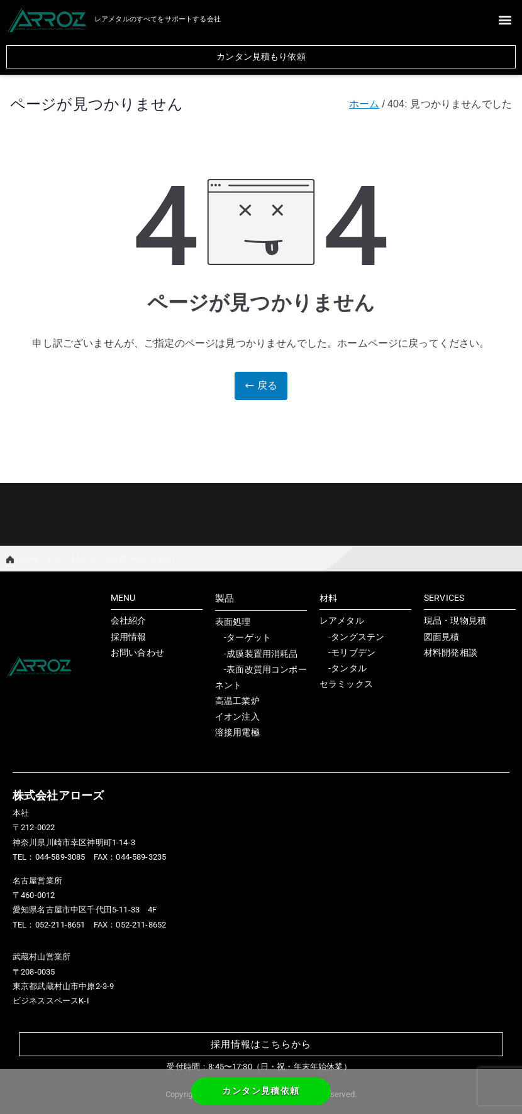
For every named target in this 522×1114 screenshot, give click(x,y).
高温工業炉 (237, 701)
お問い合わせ (137, 652)
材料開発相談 (450, 652)
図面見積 (442, 637)
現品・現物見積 (455, 620)
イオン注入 (237, 716)
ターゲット (248, 637)
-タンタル (343, 668)
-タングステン (351, 637)
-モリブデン (347, 652)
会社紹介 (129, 620)
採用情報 (129, 637)
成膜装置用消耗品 (261, 654)
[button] (505, 19)
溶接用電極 (237, 732)
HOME (22, 558)
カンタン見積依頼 (260, 1091)
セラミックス (346, 684)
